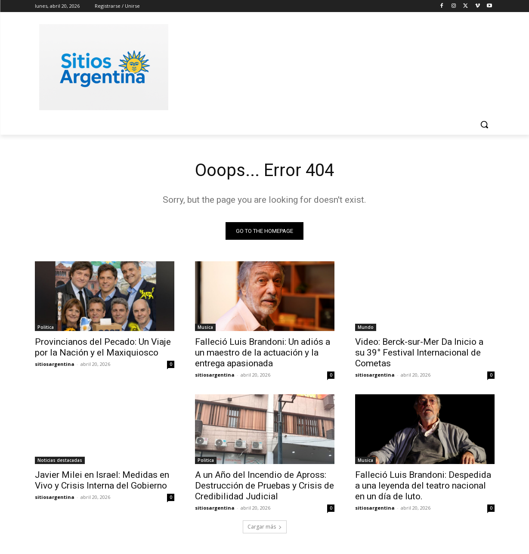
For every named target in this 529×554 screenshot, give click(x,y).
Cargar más (264, 526)
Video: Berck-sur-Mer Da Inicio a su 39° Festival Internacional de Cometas (419, 352)
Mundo (366, 327)
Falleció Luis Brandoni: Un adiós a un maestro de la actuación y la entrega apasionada (262, 352)
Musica (205, 327)
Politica (45, 327)
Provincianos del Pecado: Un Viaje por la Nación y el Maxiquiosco (103, 347)
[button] (484, 124)
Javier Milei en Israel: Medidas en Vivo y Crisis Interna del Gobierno (102, 480)
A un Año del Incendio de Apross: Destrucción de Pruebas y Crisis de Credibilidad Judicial (264, 485)
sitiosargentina (54, 364)
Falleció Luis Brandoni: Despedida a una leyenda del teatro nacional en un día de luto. (423, 485)
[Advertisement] (329, 65)
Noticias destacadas (59, 460)
